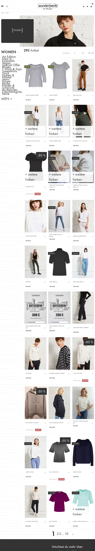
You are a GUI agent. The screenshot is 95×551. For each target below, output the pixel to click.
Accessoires (10, 90)
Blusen (6, 67)
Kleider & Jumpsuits (8, 86)
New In (7, 59)
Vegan (6, 63)
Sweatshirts (9, 71)
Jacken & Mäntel (8, 76)
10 (66, 533)
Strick (5, 73)
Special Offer (11, 65)
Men (5, 98)
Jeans (5, 79)
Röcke (6, 83)
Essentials (8, 61)
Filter (91, 53)
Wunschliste (45, 95)
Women (8, 51)
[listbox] (35, 75)
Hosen (6, 81)
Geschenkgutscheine (12, 93)
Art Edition (9, 57)
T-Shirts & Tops (12, 69)
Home (2, 12)
